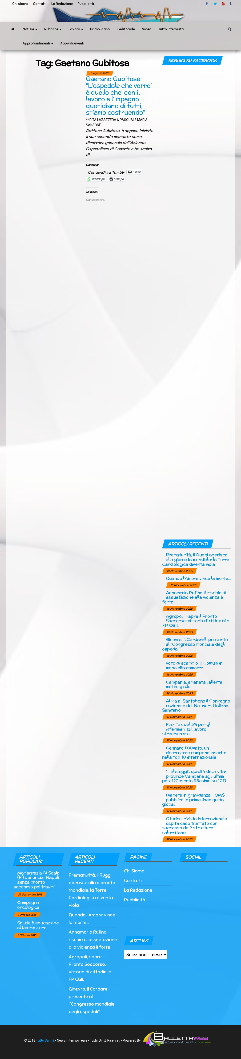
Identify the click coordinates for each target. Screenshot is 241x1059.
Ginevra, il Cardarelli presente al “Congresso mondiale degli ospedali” (195, 644)
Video (146, 29)
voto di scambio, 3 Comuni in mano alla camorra (194, 665)
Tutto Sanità (45, 1040)
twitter (215, 4)
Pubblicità (85, 4)
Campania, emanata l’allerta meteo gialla (194, 684)
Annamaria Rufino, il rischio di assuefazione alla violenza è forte (194, 597)
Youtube (223, 4)
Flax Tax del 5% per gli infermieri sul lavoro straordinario (186, 729)
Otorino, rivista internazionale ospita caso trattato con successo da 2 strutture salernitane (194, 825)
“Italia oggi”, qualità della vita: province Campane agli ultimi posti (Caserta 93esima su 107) (194, 776)
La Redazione (62, 4)
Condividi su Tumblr (106, 172)
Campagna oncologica (28, 904)
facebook (207, 4)
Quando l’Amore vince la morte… (198, 578)
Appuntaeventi (72, 43)
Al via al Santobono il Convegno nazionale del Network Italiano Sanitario (196, 705)
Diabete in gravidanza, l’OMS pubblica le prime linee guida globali (193, 799)
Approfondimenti (38, 43)
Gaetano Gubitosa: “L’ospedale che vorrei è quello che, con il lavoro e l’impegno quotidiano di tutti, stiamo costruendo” (119, 95)
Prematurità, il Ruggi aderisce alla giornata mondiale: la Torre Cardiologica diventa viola (195, 559)
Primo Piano (100, 29)
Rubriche (52, 29)
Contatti (40, 4)
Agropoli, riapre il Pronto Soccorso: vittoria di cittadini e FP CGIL (195, 620)
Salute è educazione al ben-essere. (38, 925)
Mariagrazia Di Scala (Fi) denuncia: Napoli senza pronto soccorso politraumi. (36, 880)
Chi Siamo (134, 871)
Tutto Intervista (171, 29)
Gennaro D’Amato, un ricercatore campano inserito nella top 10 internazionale (194, 752)
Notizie (30, 29)
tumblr (231, 4)
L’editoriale (126, 29)
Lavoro (75, 29)
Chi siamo (20, 4)
